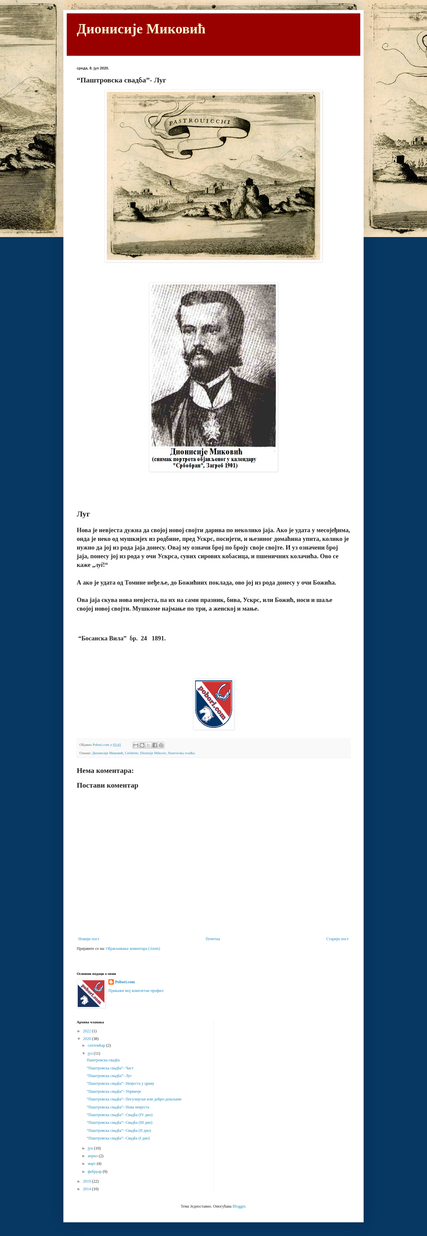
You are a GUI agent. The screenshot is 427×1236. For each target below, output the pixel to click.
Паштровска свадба (103, 1060)
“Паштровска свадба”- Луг (109, 1075)
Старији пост (337, 939)
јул (91, 1053)
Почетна (213, 939)
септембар (97, 1045)
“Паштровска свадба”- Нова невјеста (118, 1107)
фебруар (95, 1171)
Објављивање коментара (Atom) (133, 948)
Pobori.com (125, 982)
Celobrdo (131, 753)
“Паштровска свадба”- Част (110, 1068)
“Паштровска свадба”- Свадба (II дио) (119, 1130)
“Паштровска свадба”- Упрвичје (114, 1091)
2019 (87, 1181)
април (93, 1156)
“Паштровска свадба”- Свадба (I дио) (118, 1138)
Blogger (239, 1206)
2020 (87, 1038)
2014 (87, 1189)
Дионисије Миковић (141, 28)
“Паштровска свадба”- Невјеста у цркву (120, 1083)
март (92, 1163)
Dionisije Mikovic (153, 753)
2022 (87, 1031)
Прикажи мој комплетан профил (135, 990)
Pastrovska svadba (181, 753)
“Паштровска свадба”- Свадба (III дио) (119, 1122)
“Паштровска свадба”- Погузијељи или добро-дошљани (134, 1099)
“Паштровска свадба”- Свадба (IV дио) (119, 1114)
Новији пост (88, 939)
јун (91, 1148)
